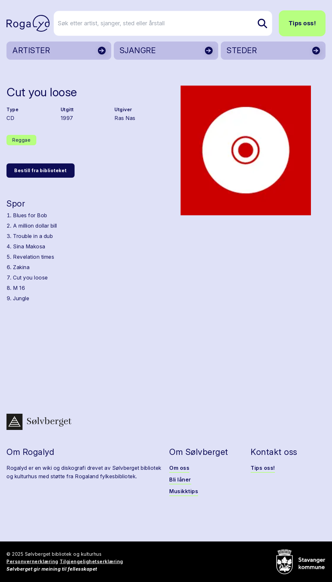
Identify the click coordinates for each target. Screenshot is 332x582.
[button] (246, 150)
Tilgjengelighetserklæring (91, 561)
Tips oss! (302, 23)
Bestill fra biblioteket (40, 170)
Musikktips (183, 491)
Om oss (179, 468)
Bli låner (180, 479)
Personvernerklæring (32, 561)
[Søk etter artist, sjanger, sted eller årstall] (168, 23)
